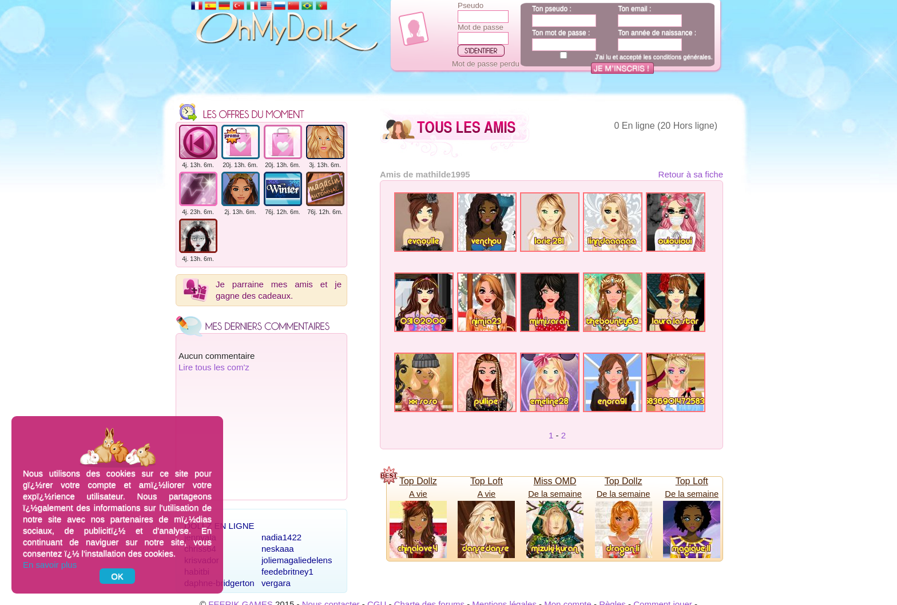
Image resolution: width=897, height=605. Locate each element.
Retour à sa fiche (690, 174)
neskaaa (277, 548)
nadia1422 (281, 537)
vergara (276, 583)
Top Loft (486, 481)
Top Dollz (418, 481)
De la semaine (555, 494)
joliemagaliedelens (296, 560)
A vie (418, 494)
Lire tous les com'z (213, 367)
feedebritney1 (287, 571)
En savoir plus (50, 565)
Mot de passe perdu (485, 64)
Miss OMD (555, 481)
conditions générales (682, 56)
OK (117, 576)
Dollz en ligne (219, 526)
